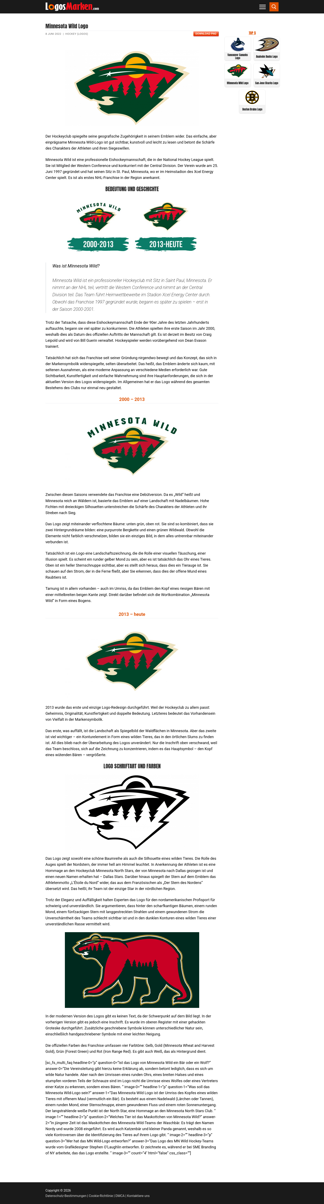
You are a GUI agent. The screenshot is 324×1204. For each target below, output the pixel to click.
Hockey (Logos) (76, 33)
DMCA (120, 1196)
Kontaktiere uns (138, 1196)
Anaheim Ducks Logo (267, 57)
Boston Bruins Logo (252, 109)
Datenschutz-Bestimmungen (65, 1196)
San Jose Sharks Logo (266, 83)
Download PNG (205, 33)
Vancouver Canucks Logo (238, 56)
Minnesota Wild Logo (237, 83)
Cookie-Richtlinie (101, 1196)
